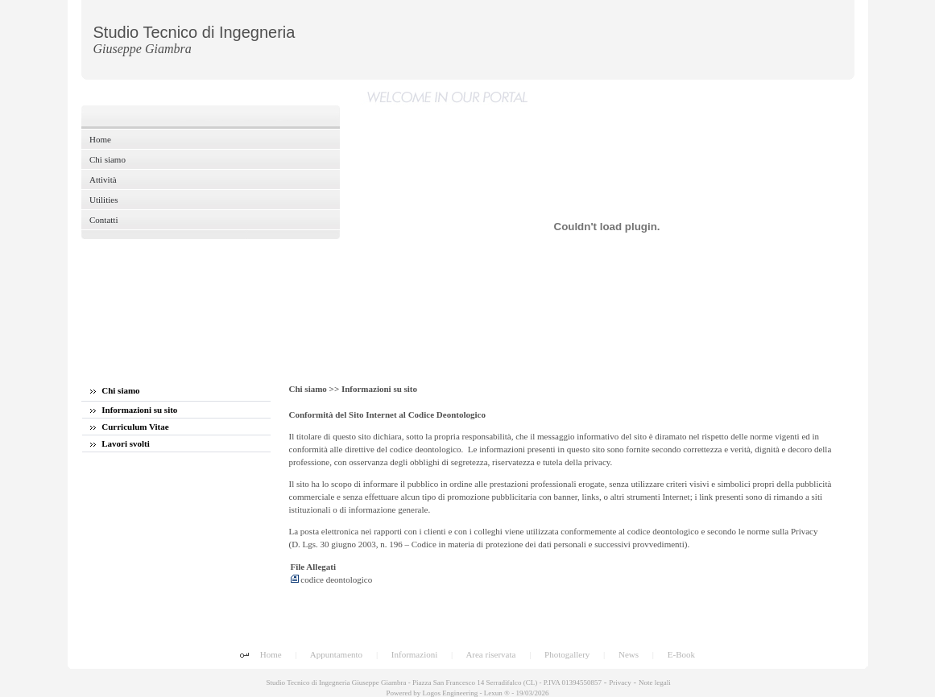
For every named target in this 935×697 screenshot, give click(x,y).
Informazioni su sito (134, 409)
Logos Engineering (450, 693)
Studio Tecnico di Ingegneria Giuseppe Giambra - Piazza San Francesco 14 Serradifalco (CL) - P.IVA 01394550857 (433, 682)
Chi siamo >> (315, 389)
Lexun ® (497, 693)
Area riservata (490, 654)
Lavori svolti (120, 443)
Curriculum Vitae (129, 426)
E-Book (681, 654)
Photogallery (567, 654)
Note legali (655, 682)
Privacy (620, 682)
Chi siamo (115, 390)
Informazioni (414, 654)
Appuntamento (336, 654)
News (629, 654)
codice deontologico (332, 579)
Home (271, 654)
